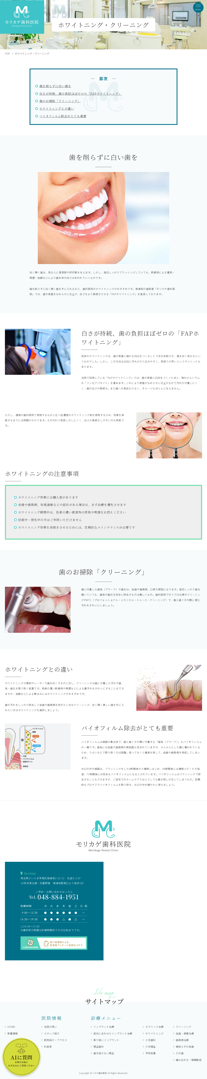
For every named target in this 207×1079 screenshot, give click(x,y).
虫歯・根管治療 (185, 1033)
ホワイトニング (154, 1033)
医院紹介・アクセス (55, 1040)
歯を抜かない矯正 (103, 1053)
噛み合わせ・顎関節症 (189, 1060)
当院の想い (50, 1026)
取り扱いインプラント (106, 1040)
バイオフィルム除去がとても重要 (62, 116)
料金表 (48, 1046)
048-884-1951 (54, 896)
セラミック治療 (154, 1026)
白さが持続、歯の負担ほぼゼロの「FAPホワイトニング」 (80, 93)
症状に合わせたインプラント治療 (112, 1033)
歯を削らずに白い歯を (55, 86)
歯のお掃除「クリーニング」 (60, 101)
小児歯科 (150, 1040)
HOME (11, 1026)
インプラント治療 (103, 1026)
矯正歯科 (98, 1046)
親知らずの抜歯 (185, 1046)
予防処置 (150, 1053)
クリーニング (183, 1026)
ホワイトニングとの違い (56, 108)
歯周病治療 (182, 1040)
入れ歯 (180, 1053)
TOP (7, 53)
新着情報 (12, 1033)
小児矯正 (150, 1046)
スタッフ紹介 (52, 1033)
